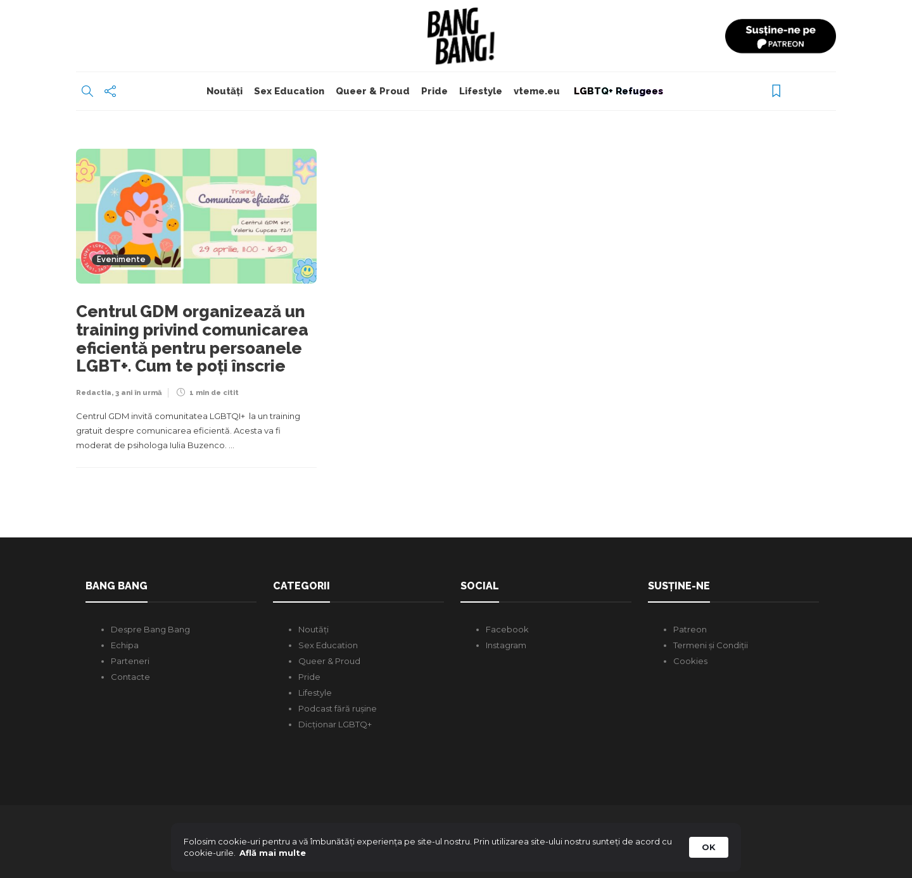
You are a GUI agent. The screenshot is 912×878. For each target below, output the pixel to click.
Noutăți (224, 91)
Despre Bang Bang (150, 629)
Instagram (506, 645)
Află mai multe (272, 853)
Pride (434, 91)
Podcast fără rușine (337, 708)
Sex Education (289, 91)
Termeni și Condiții (710, 645)
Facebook (507, 629)
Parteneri (130, 661)
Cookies (690, 661)
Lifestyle (480, 91)
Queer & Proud (373, 91)
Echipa (125, 645)
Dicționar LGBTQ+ (335, 724)
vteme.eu (537, 91)
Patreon (690, 629)
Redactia (93, 393)
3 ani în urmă (138, 393)
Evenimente (121, 260)
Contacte (130, 677)
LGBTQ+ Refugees (617, 91)
